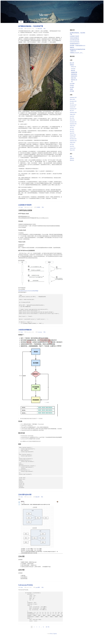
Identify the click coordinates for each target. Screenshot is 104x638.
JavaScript (40, 332)
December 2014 (73, 138)
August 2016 (72, 114)
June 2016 (72, 116)
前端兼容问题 (74, 72)
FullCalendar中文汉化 (25, 585)
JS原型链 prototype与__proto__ (76, 52)
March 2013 (72, 150)
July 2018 (72, 103)
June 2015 (72, 129)
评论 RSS (72, 160)
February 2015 (73, 135)
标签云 (31, 21)
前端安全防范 (74, 76)
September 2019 (73, 97)
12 (43, 626)
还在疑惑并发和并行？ (75, 43)
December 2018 (73, 101)
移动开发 (73, 70)
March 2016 (72, 120)
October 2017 (72, 106)
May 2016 (72, 118)
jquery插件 (38, 587)
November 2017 (73, 105)
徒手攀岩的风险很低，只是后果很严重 (30, 26)
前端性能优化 (74, 74)
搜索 (84, 26)
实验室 (71, 89)
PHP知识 (38, 207)
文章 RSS (72, 158)
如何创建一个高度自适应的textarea (77, 45)
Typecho (55, 633)
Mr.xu (43, 15)
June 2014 (72, 146)
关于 (44, 21)
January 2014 (72, 148)
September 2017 (73, 108)
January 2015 (72, 136)
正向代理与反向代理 (24, 494)
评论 (44, 28)
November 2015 (73, 121)
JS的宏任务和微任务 (25, 330)
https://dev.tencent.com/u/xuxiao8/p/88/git (28, 290)
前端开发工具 (74, 79)
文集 (26, 21)
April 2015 (72, 133)
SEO (72, 81)
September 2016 (73, 112)
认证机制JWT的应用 (24, 205)
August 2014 (72, 142)
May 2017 (72, 110)
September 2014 (73, 140)
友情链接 (50, 21)
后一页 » (48, 626)
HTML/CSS (73, 66)
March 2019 (72, 99)
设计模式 (72, 87)
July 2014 (72, 144)
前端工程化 (73, 77)
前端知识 (72, 64)
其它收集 (72, 91)
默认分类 (40, 28)
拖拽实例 (72, 47)
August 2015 (72, 125)
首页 (21, 21)
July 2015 (72, 127)
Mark (22, 28)
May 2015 (72, 131)
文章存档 (38, 21)
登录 (71, 156)
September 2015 (73, 123)
